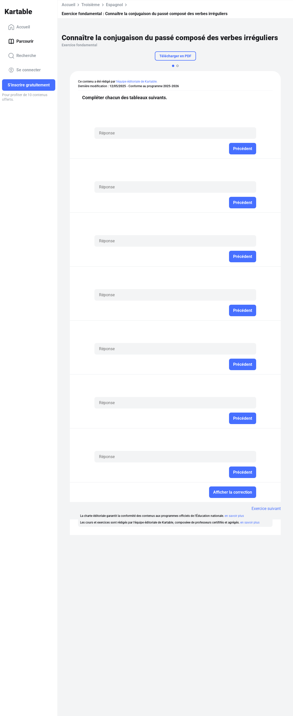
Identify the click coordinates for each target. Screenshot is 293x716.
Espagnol (114, 4)
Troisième (90, 4)
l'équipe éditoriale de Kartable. (136, 81)
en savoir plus (234, 516)
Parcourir (21, 41)
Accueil (19, 27)
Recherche (22, 56)
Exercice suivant (266, 508)
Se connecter (24, 70)
